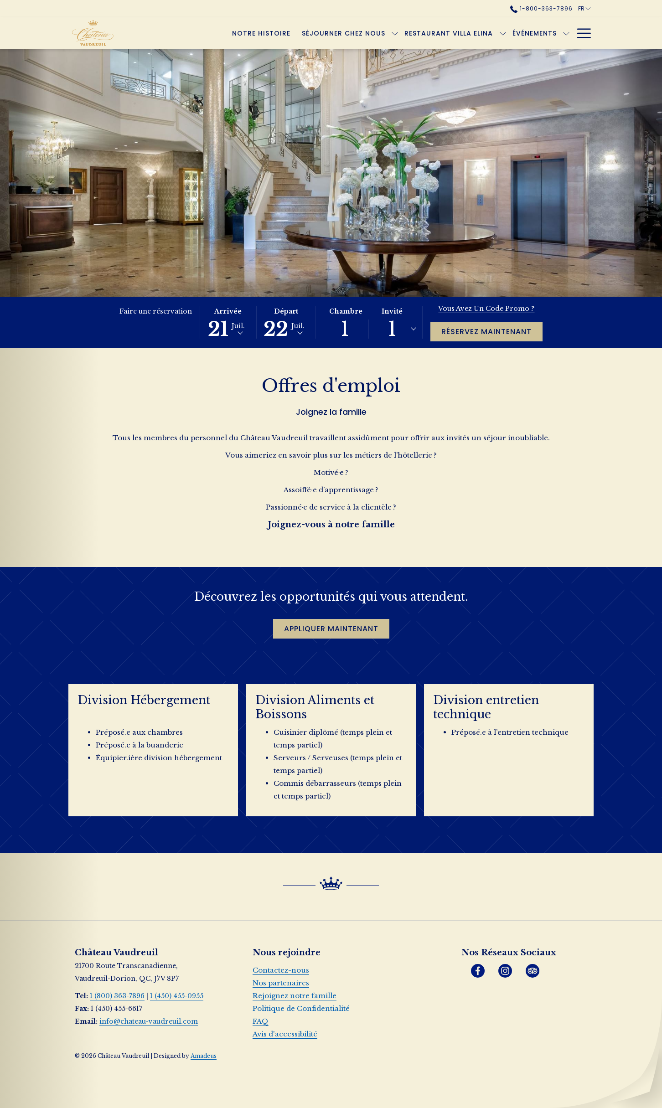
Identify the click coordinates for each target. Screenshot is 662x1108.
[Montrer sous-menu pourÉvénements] (521, 33)
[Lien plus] (580, 33)
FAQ (261, 1021)
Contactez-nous (281, 970)
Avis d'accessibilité (285, 1034)
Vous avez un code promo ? (486, 308)
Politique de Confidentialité (301, 1008)
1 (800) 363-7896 (117, 996)
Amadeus (204, 1055)
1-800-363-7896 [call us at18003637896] (541, 8)
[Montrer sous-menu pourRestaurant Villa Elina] (458, 33)
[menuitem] (217, 33)
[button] (228, 322)
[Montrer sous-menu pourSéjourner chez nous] (350, 33)
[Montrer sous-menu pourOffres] (566, 33)
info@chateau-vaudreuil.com (148, 1021)
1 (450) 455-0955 (176, 996)
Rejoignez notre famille (294, 995)
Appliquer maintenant (336, 628)
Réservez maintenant (486, 331)
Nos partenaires (281, 983)
